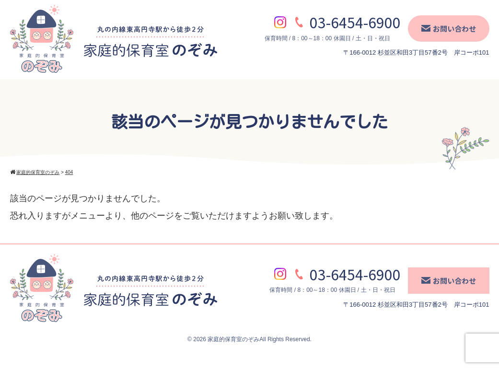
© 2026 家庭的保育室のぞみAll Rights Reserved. (249, 339)
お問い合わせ (448, 28)
